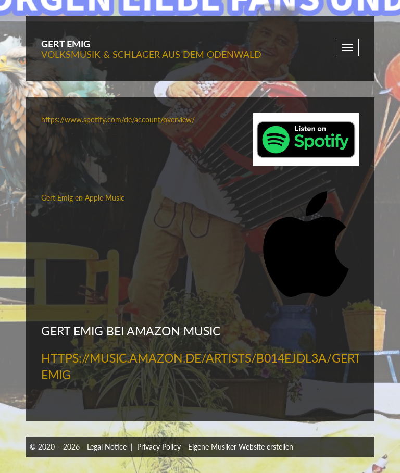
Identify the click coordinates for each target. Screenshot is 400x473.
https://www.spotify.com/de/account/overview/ (118, 119)
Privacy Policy (159, 446)
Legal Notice (107, 446)
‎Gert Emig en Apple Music (82, 197)
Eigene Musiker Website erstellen (240, 446)
